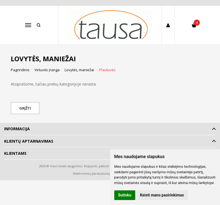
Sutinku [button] (124, 195)
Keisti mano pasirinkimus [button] (162, 195)
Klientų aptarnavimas (28, 141)
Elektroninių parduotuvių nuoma (97, 173)
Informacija (17, 128)
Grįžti (25, 108)
